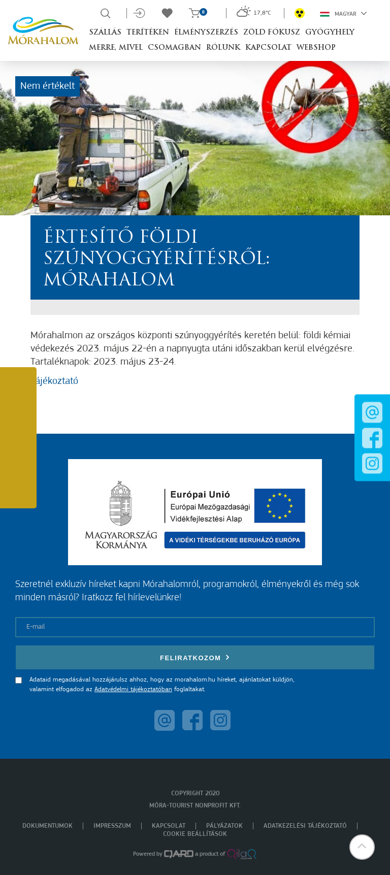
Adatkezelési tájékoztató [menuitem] (305, 826)
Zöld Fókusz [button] (271, 33)
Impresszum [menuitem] (112, 826)
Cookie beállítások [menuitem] (195, 834)
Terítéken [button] (147, 33)
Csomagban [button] (174, 48)
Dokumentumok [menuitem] (47, 826)
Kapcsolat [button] (268, 48)
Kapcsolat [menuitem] (168, 826)
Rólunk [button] (223, 48)
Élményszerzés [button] (206, 33)
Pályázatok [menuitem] (224, 826)
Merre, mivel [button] (116, 48)
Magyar (343, 13)
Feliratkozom (195, 657)
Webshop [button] (316, 48)
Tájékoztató (54, 381)
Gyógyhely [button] (329, 33)
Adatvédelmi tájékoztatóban (133, 689)
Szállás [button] (105, 33)
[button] (362, 847)
